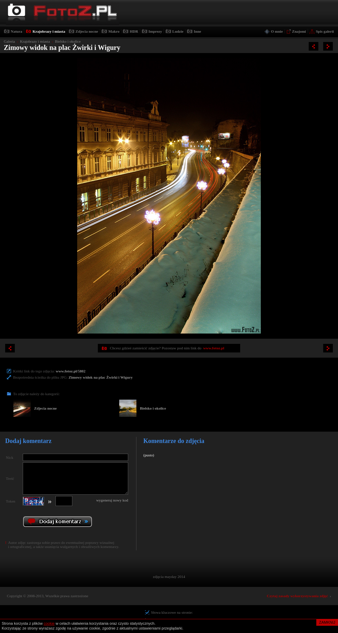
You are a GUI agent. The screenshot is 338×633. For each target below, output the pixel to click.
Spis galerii (325, 31)
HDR (134, 31)
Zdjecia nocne (86, 31)
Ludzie (177, 31)
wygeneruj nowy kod (112, 500)
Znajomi (299, 31)
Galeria (9, 41)
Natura (16, 31)
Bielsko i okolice (68, 41)
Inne (197, 31)
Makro (113, 31)
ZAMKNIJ (327, 622)
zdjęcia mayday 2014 (169, 576)
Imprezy (155, 31)
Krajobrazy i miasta (48, 31)
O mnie (277, 31)
